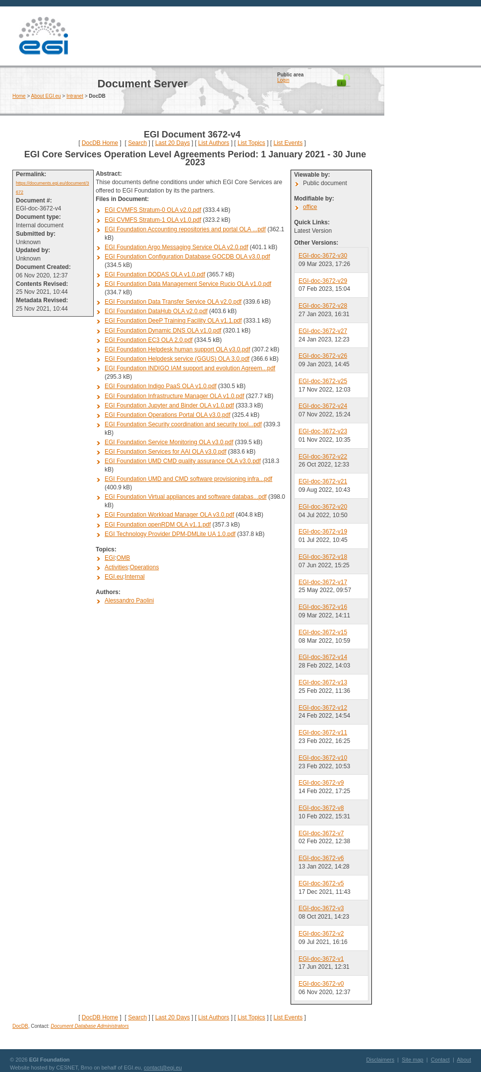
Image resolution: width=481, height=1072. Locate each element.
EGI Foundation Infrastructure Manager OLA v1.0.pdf (174, 396)
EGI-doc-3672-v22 (323, 456)
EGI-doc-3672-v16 (323, 606)
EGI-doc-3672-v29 (323, 280)
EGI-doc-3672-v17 (323, 582)
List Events (287, 142)
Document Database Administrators (89, 1026)
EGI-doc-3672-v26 (323, 355)
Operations (144, 567)
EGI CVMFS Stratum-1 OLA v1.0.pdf (153, 219)
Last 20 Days (172, 142)
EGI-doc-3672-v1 (321, 958)
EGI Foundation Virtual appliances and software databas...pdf (186, 496)
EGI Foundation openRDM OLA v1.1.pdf (158, 524)
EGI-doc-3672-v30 (323, 255)
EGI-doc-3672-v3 (321, 908)
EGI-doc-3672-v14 (323, 657)
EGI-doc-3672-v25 (323, 381)
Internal (135, 576)
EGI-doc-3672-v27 (323, 331)
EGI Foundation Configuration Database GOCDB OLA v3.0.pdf (187, 256)
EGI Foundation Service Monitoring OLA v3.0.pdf (169, 442)
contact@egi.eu (163, 1068)
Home (19, 96)
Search (137, 142)
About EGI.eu (46, 96)
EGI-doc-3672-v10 (323, 757)
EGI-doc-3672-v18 (323, 556)
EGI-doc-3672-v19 (323, 531)
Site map (412, 1060)
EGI (43, 36)
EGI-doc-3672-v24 (323, 405)
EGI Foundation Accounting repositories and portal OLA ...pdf (185, 229)
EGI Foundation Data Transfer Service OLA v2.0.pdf (173, 301)
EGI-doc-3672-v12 (323, 707)
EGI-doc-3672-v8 (321, 807)
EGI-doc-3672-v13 (323, 682)
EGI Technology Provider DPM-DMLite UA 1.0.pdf (170, 534)
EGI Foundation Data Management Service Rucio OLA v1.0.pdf (188, 283)
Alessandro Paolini (129, 600)
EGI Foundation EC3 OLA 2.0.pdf (148, 339)
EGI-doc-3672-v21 (323, 481)
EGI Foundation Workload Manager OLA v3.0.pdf (169, 514)
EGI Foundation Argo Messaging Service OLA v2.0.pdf (176, 247)
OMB (123, 557)
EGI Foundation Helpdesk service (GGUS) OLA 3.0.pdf (177, 358)
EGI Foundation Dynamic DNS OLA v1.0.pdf (163, 330)
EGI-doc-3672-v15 (323, 632)
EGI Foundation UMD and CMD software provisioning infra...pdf (188, 478)
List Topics (251, 142)
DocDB (20, 1026)
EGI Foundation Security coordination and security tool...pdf (183, 424)
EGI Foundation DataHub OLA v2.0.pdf (156, 311)
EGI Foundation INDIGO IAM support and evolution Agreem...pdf (190, 368)
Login (283, 80)
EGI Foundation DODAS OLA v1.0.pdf (155, 274)
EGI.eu (114, 576)
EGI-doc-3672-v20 (323, 506)
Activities (116, 567)
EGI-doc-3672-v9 (321, 782)
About (464, 1060)
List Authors (214, 142)
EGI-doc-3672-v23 (323, 431)
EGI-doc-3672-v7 (321, 833)
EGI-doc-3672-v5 (321, 883)
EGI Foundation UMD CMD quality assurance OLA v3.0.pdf (183, 461)
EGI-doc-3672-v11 (323, 732)
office (310, 206)
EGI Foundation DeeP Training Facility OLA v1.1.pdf (173, 320)
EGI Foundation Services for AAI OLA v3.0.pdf (165, 451)
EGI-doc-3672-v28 (323, 305)
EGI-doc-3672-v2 (321, 933)
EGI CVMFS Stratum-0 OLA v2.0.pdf (153, 209)
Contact (440, 1060)
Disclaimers (380, 1060)
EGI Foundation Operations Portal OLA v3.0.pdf (167, 414)
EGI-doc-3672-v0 (321, 983)
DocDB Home (100, 142)
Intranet (74, 96)
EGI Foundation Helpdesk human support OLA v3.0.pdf (177, 349)
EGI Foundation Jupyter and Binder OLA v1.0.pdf (169, 405)
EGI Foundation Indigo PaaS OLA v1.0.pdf (161, 386)
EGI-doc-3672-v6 (321, 858)
